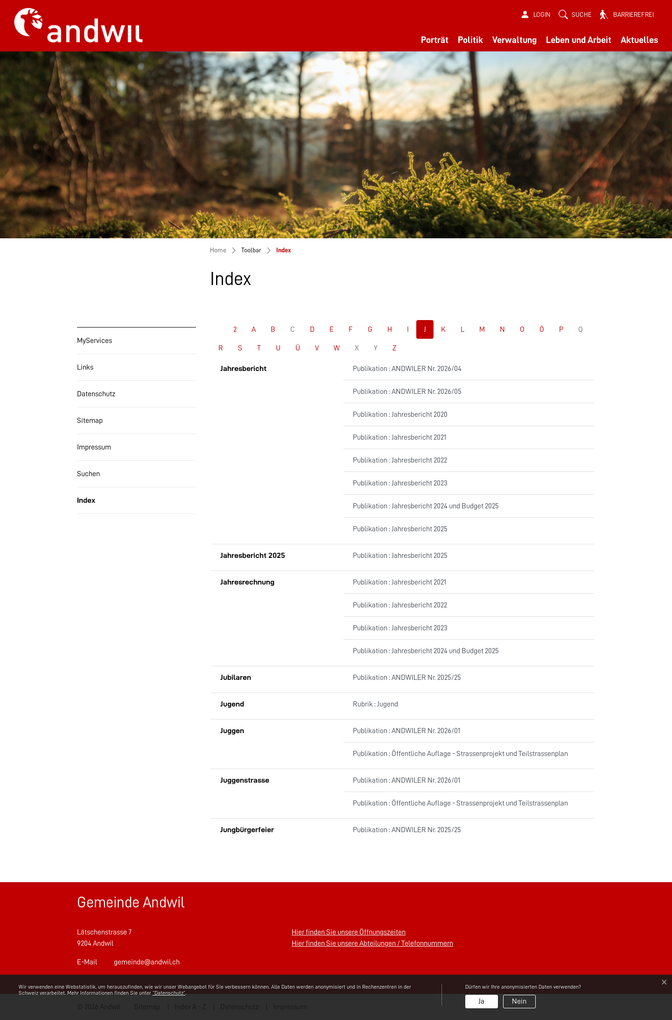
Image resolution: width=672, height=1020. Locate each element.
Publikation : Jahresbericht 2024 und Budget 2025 (426, 506)
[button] (575, 14)
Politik (470, 39)
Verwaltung (514, 39)
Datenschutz (96, 394)
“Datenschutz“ (169, 993)
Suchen (88, 474)
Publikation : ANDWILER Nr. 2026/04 (407, 368)
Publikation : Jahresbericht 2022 (400, 460)
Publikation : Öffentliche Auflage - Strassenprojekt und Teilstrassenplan (460, 753)
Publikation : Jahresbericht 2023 (400, 483)
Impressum (94, 447)
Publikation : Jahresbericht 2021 (399, 437)
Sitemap (90, 420)
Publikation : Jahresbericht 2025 (400, 529)
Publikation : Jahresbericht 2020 (400, 414)
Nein (519, 1001)
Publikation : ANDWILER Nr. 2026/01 (406, 731)
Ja (481, 1001)
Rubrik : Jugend (375, 704)
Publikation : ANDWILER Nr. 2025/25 (407, 677)
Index (99, 505)
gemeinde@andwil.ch (147, 962)
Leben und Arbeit (578, 39)
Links (85, 367)
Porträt (434, 39)
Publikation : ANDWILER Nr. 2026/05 (407, 391)
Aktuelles (639, 39)
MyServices (94, 340)
